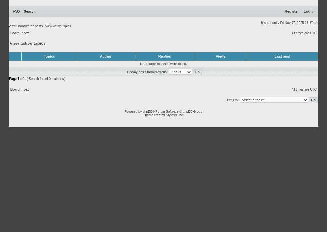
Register (292, 11)
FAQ (16, 11)
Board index (19, 33)
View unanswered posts (26, 26)
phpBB (147, 111)
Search (30, 11)
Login (308, 11)
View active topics (58, 26)
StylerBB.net (175, 115)
